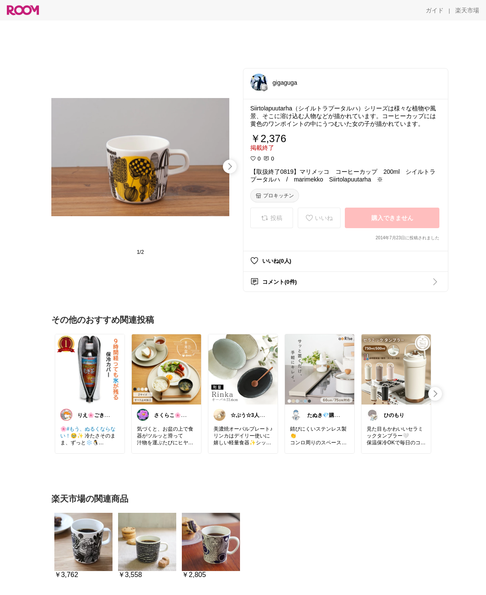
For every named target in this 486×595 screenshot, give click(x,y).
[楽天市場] (467, 10)
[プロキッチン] (274, 195)
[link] (89, 369)
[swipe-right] (230, 166)
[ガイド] (435, 10)
